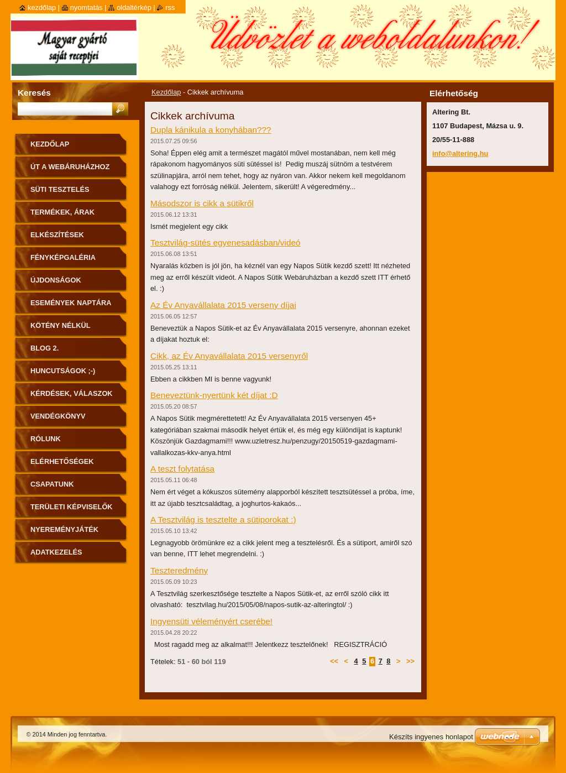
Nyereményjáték (64, 529)
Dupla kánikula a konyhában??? (210, 129)
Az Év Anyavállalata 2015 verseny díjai (223, 305)
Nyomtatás (86, 7)
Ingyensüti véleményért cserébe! (211, 621)
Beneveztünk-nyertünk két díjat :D (214, 395)
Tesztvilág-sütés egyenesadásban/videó (225, 242)
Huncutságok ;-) (62, 371)
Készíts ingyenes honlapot (431, 737)
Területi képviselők (71, 507)
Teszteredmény (179, 570)
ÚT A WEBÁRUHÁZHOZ (69, 167)
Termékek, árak (62, 212)
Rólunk (45, 439)
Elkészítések (57, 235)
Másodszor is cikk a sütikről (202, 203)
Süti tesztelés (60, 189)
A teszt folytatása (182, 468)
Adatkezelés (56, 552)
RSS (170, 7)
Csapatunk (52, 484)
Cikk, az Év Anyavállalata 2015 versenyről (229, 356)
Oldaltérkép (134, 7)
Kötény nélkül (60, 325)
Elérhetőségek (61, 461)
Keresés (34, 92)
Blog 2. (44, 348)
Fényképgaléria (63, 257)
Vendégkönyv (58, 416)
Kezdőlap (166, 92)
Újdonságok (55, 280)
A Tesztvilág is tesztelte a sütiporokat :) (223, 519)
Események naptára (70, 303)
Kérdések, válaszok (71, 393)
